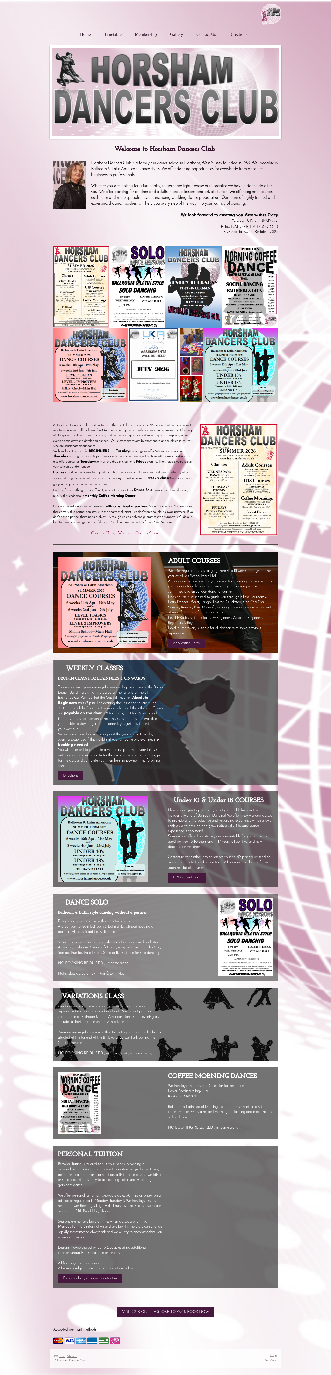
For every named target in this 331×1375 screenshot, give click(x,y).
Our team (229, 197)
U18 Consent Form (187, 877)
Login (273, 1355)
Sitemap (72, 1356)
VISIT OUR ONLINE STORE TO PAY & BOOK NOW (165, 1312)
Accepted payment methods (74, 1330)
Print (59, 1356)
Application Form (186, 643)
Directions (70, 775)
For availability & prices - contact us (90, 1278)
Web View (271, 1360)
